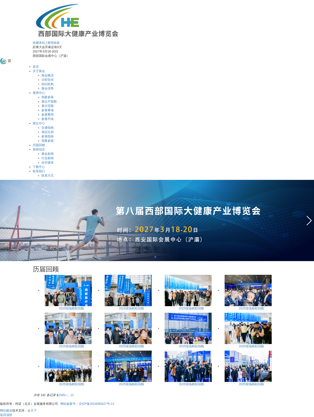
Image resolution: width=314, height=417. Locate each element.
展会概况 (47, 75)
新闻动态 (39, 149)
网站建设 (6, 410)
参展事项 (47, 110)
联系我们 (39, 171)
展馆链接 (53, 42)
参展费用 (47, 114)
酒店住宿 (47, 132)
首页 (36, 66)
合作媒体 (47, 162)
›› (66, 395)
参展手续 (47, 119)
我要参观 (47, 140)
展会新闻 (47, 153)
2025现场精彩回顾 (71, 308)
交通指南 (47, 127)
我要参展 (47, 97)
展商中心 (39, 93)
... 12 (70, 395)
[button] (155, 257)
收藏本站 (39, 42)
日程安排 (47, 79)
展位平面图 (49, 101)
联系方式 (47, 175)
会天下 (32, 410)
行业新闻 (47, 158)
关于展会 (39, 71)
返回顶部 (6, 415)
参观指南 (47, 136)
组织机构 (47, 84)
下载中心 (39, 167)
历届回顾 (39, 145)
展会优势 (47, 88)
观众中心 (39, 123)
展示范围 (47, 106)
